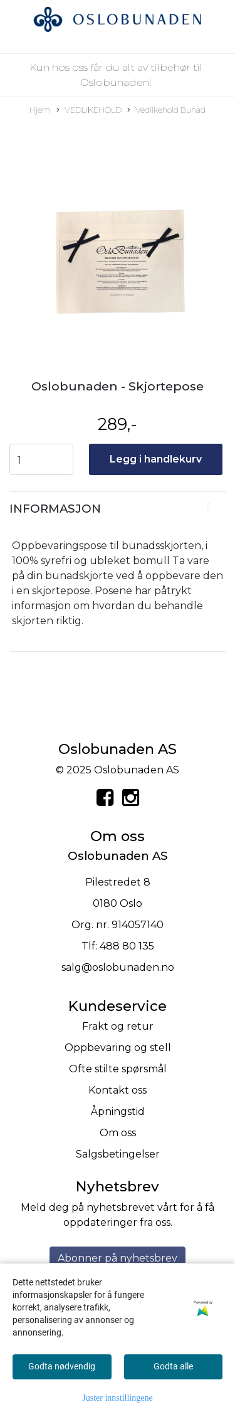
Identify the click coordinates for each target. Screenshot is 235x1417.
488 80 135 (127, 946)
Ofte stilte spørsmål (118, 1069)
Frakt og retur (118, 1026)
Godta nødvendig (61, 1366)
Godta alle (173, 1366)
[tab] (117, 509)
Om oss (118, 1133)
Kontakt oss (117, 1090)
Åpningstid (118, 1111)
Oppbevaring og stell (118, 1048)
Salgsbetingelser (118, 1154)
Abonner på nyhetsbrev (117, 1258)
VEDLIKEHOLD (89, 110)
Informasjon (55, 508)
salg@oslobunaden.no (117, 967)
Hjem (39, 110)
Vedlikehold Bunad (166, 110)
